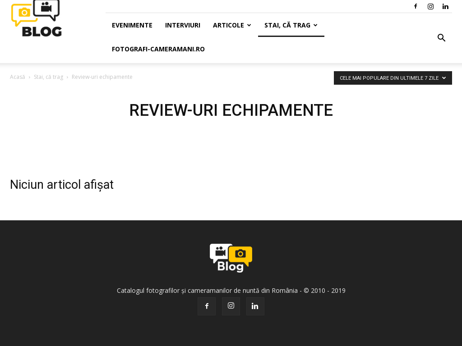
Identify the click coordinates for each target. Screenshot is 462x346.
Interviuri (182, 25)
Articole (232, 25)
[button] (441, 38)
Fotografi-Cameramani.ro (158, 49)
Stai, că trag (291, 25)
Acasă (17, 77)
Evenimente (132, 25)
